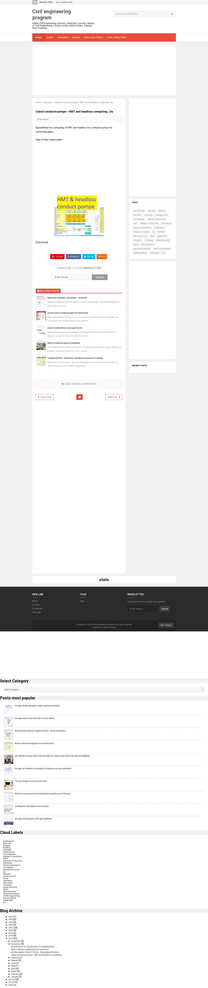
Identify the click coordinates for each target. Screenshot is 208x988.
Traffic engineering (162, 249)
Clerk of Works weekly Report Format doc (31, 949)
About (35, 601)
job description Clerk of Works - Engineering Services (36, 951)
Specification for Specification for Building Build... (35, 946)
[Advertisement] (104, 70)
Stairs (135, 244)
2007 (11, 984)
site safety (137, 240)
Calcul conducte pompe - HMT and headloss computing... (38, 954)
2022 (11, 924)
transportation (140, 253)
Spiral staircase (162, 240)
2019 (11, 932)
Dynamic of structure (149, 223)
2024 (11, 919)
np (153, 232)
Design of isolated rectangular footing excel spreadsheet (43, 768)
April (13, 968)
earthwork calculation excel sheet (32, 806)
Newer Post (46, 397)
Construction (161, 215)
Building (137, 215)
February (16, 973)
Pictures (161, 232)
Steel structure (147, 244)
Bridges (161, 211)
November (16, 943)
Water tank (154, 253)
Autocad (151, 211)
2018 (11, 935)
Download (42, 242)
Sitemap (36, 612)
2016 (11, 979)
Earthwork (166, 223)
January (15, 976)
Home (38, 102)
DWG (135, 223)
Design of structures (156, 219)
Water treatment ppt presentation (64, 343)
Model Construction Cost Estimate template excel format (42, 793)
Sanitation (49, 102)
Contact (36, 604)
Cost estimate (139, 219)
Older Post (112, 397)
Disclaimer (37, 608)
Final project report (142, 228)
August (15, 960)
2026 (11, 916)
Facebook (73, 256)
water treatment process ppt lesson (65, 328)
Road (152, 236)
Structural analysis (141, 249)
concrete (148, 215)
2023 (11, 922)
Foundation (159, 228)
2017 (11, 938)
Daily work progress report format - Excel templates (40, 730)
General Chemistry (141, 232)
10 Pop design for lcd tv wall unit (30, 781)
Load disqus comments (78, 383)
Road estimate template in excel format (34, 743)
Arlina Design (110, 627)
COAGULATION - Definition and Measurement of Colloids (76, 358)
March (14, 971)
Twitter (89, 256)
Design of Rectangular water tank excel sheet (37, 705)
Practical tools (140, 236)
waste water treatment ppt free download (68, 313)
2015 (11, 982)
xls (163, 253)
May (13, 965)
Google (56, 256)
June (14, 962)
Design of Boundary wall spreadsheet (33, 818)
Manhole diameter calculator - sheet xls (68, 298)
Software (149, 240)
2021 (11, 927)
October (15, 957)
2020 (11, 930)
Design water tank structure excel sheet (34, 718)
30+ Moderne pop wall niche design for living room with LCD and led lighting (52, 756)
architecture (139, 211)
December (16, 941)
